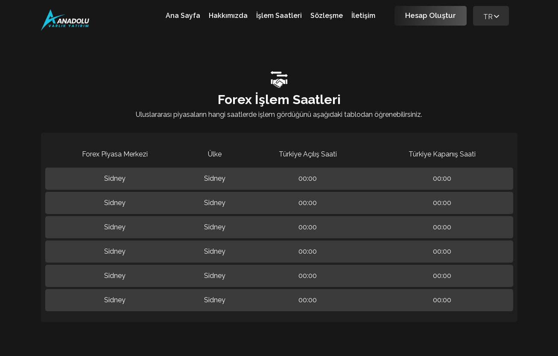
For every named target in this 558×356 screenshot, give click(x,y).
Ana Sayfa (183, 16)
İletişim (363, 16)
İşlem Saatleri (279, 16)
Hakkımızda (228, 16)
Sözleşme (326, 16)
